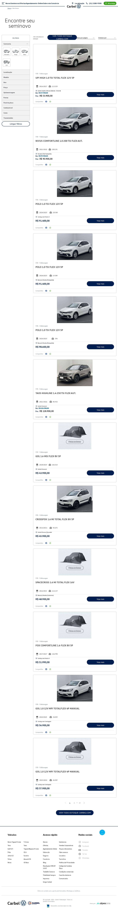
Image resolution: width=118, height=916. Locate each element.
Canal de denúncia (65, 875)
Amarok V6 (27, 859)
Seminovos (62, 842)
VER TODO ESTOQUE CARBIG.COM (62, 37)
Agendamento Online (50, 849)
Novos (45, 842)
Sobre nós (46, 852)
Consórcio (46, 859)
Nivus (9, 862)
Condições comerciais (66, 872)
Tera (9, 845)
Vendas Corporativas (66, 845)
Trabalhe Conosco (49, 872)
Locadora (62, 856)
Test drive (62, 859)
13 (80, 803)
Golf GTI (10, 849)
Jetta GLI (11, 856)
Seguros (45, 856)
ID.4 (25, 852)
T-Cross (26, 842)
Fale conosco (63, 852)
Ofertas (45, 845)
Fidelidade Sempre (49, 875)
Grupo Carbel (47, 882)
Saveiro (26, 856)
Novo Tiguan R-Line (14, 842)
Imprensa (46, 878)
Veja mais (100, 94)
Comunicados (63, 878)
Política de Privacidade (67, 862)
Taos (25, 845)
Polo (9, 852)
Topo (102, 832)
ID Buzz (26, 862)
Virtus (10, 859)
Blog (44, 862)
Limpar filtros (16, 124)
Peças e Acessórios (65, 849)
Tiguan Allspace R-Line (31, 849)
